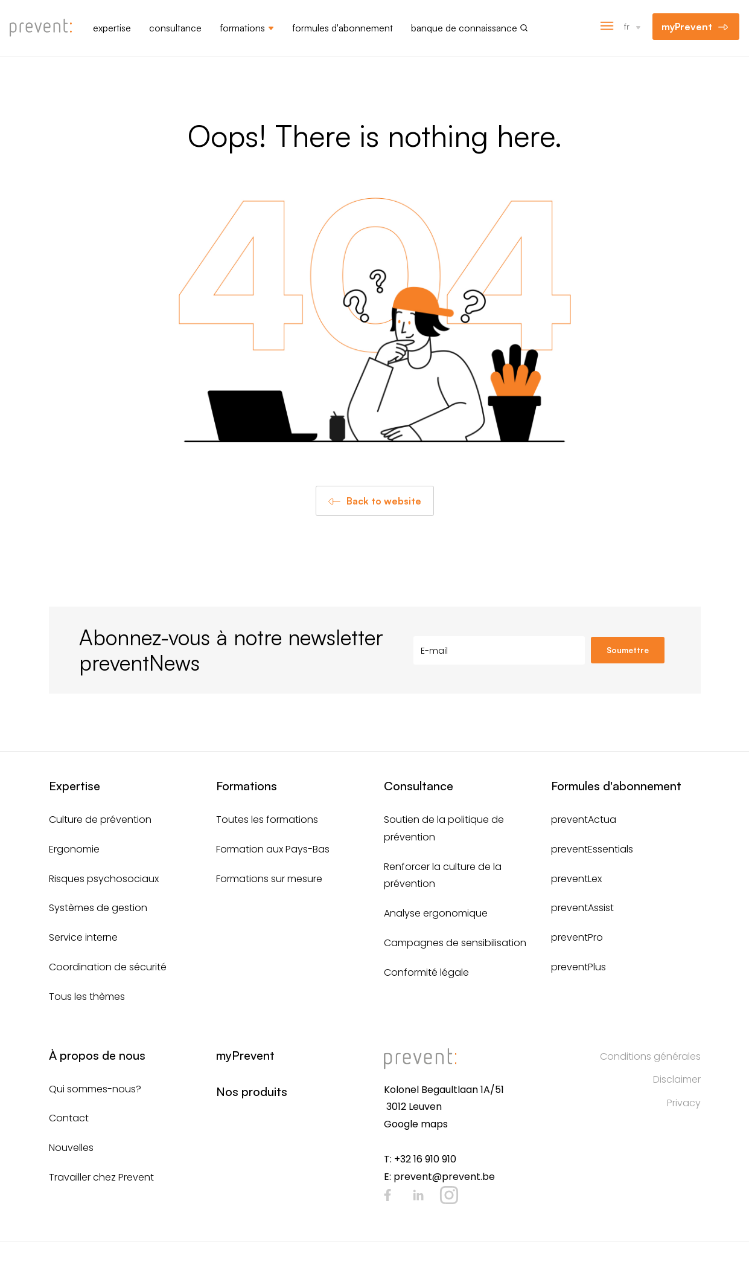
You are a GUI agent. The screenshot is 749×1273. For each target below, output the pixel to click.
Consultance (175, 28)
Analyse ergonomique (436, 913)
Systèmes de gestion (98, 908)
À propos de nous (97, 1055)
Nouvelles (71, 1148)
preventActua (583, 820)
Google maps (416, 1124)
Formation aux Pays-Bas (273, 849)
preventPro (577, 937)
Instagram (449, 1195)
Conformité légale (426, 972)
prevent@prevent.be (444, 1177)
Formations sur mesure (269, 879)
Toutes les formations (267, 820)
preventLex (576, 879)
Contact (69, 1118)
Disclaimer (677, 1079)
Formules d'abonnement (342, 28)
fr (626, 26)
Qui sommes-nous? (95, 1089)
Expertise (112, 28)
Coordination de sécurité (108, 967)
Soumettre (628, 650)
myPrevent (686, 27)
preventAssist (582, 908)
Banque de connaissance (464, 28)
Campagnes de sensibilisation (455, 943)
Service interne (83, 937)
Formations (242, 28)
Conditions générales (650, 1056)
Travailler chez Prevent (101, 1177)
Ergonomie (74, 849)
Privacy (684, 1103)
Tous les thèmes (87, 997)
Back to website (383, 501)
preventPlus (578, 967)
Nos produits (251, 1091)
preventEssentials (592, 849)
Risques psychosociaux (104, 879)
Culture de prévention (100, 820)
